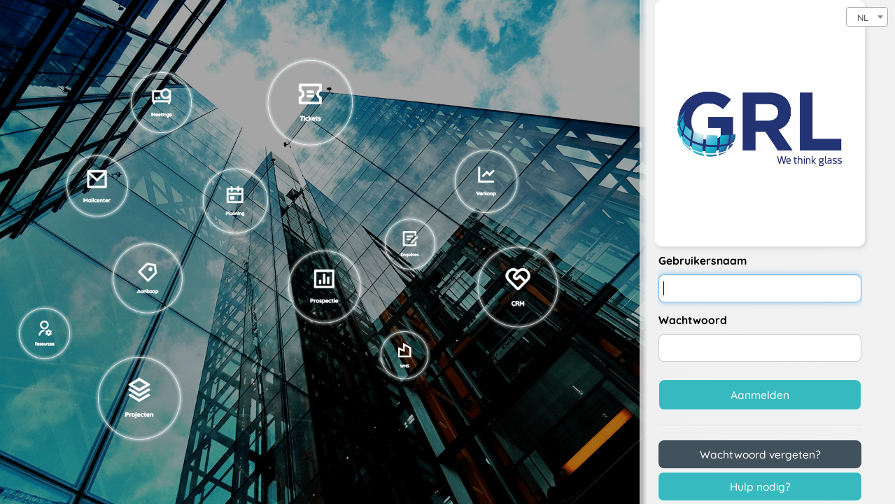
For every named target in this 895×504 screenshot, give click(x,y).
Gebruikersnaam (702, 260)
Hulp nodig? (760, 486)
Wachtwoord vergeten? (760, 454)
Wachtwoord (692, 320)
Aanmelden (760, 395)
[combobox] (867, 17)
